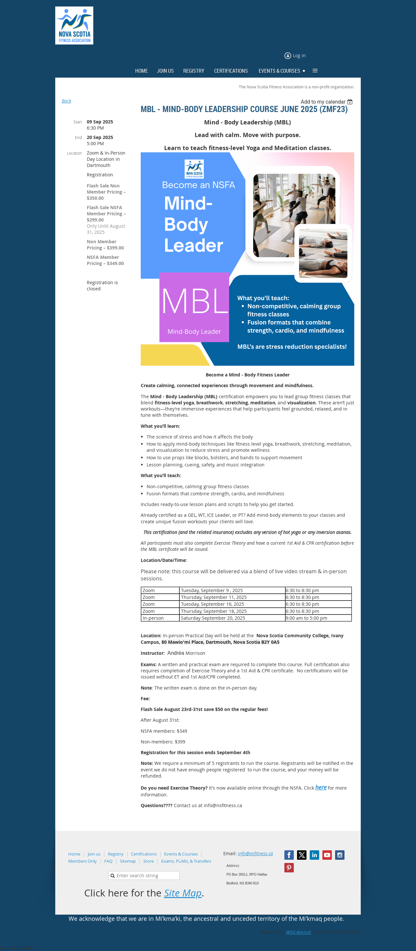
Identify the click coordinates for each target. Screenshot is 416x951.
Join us (94, 854)
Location (74, 153)
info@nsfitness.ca (255, 853)
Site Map (183, 892)
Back (66, 101)
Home (74, 854)
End (78, 137)
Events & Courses (181, 854)
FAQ (108, 861)
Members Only (82, 861)
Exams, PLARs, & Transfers (186, 861)
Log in (299, 55)
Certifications (144, 854)
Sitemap (128, 861)
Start (77, 121)
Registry (116, 854)
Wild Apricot (298, 932)
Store (148, 861)
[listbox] (327, 102)
